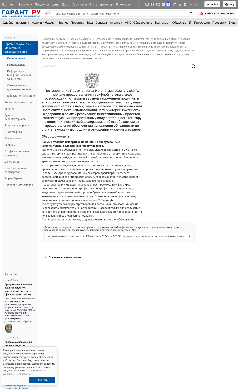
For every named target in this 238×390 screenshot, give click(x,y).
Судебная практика (15, 22)
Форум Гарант (13, 178)
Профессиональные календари (17, 153)
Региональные (16, 64)
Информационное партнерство (16, 170)
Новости (10, 37)
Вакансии (25, 4)
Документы (12, 161)
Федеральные (16, 58)
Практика (77, 22)
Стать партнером (101, 4)
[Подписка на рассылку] (147, 4)
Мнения (10, 108)
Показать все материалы (62, 257)
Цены (55, 4)
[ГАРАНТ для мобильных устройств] (152, 4)
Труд (90, 22)
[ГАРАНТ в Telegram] (174, 4)
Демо (65, 4)
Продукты (42, 4)
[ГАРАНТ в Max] (168, 4)
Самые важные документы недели (19, 87)
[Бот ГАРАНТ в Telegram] (180, 4)
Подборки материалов (19, 185)
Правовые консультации (20, 95)
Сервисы (10, 145)
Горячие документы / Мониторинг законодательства (18, 47)
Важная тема (13, 138)
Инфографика (13, 132)
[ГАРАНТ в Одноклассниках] (185, 4)
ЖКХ (128, 22)
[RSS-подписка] (196, 4)
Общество (179, 22)
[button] (216, 14)
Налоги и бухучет (44, 22)
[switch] (47, 13)
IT (190, 22)
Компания (9, 4)
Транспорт (162, 22)
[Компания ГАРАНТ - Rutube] (191, 4)
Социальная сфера (109, 22)
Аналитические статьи (18, 102)
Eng (229, 4)
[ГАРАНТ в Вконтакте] (158, 4)
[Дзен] (163, 4)
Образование (142, 22)
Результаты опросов (17, 125)
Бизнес (63, 22)
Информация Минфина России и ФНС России (19, 75)
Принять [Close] (42, 380)
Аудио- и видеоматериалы (15, 117)
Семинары (79, 4)
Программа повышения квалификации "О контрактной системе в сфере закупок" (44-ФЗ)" (18, 289)
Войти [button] (212, 4)
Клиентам (123, 4)
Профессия (202, 22)
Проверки (219, 22)
